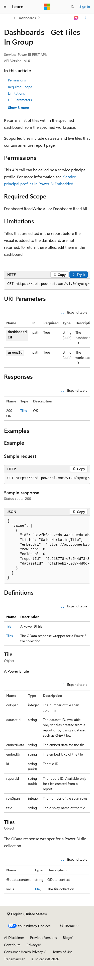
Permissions (17, 80)
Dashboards (27, 17)
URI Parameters (20, 99)
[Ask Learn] (76, 18)
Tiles (23, 410)
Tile (8, 626)
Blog (66, 937)
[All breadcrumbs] (8, 18)
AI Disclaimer (14, 937)
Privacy (32, 944)
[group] (47, 284)
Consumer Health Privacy (23, 951)
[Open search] (72, 6)
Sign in (84, 6)
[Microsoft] (47, 6)
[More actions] (85, 18)
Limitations (16, 93)
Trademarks (13, 959)
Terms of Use (62, 951)
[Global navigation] (5, 6)
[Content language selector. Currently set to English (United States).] (27, 914)
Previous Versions (43, 937)
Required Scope (20, 86)
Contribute (12, 944)
